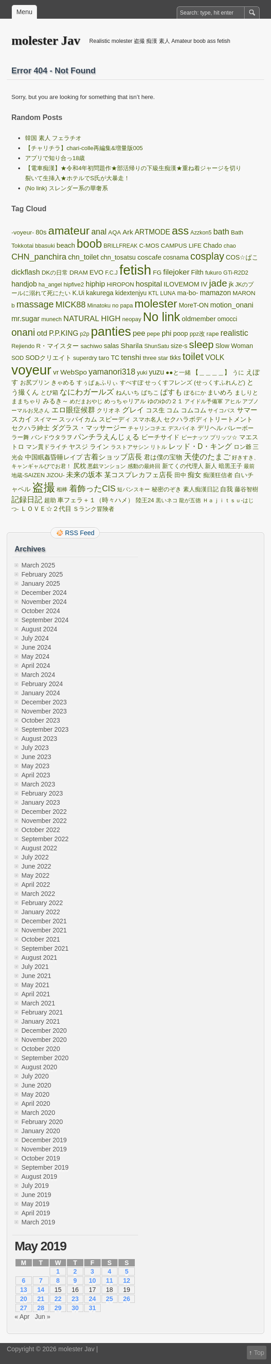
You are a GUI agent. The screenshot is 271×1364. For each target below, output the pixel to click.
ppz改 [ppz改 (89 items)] (197, 334)
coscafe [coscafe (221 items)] (150, 257)
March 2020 (38, 1112)
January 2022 (40, 912)
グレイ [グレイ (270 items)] (133, 410)
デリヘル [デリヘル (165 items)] (210, 428)
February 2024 (42, 683)
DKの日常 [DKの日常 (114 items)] (54, 272)
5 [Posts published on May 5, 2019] (126, 1271)
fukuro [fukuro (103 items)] (213, 272)
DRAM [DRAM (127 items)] (79, 272)
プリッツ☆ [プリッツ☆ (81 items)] (223, 437)
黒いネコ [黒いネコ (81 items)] (167, 500)
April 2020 (35, 1103)
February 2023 (42, 793)
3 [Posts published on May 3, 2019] (92, 1271)
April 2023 (35, 775)
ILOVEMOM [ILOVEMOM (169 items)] (181, 284)
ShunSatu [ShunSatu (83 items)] (156, 346)
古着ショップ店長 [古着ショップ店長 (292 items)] (113, 457)
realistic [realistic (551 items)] (234, 333)
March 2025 (38, 565)
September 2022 (45, 839)
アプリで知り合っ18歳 (55, 158)
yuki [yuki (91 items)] (142, 373)
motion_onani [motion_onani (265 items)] (231, 305)
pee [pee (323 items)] (139, 333)
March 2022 (38, 893)
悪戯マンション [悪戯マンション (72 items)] (106, 466)
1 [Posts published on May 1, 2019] (58, 1271)
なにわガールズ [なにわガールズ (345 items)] (87, 392)
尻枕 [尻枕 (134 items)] (79, 465)
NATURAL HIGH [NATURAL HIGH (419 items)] (92, 318)
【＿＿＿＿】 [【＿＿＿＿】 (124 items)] (211, 372)
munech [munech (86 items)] (51, 319)
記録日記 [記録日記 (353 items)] (26, 499)
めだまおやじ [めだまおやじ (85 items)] (86, 401)
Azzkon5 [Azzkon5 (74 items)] (201, 232)
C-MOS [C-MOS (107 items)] (149, 245)
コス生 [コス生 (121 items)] (155, 410)
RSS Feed (80, 532)
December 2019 (44, 1140)
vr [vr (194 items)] (55, 372)
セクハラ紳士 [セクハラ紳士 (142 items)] (30, 428)
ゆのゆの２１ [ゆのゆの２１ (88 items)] (165, 401)
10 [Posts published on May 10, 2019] (92, 1280)
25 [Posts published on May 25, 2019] (109, 1298)
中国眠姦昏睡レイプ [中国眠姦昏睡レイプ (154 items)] (53, 457)
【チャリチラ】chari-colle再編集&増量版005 (84, 148)
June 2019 (36, 1194)
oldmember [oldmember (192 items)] (199, 319)
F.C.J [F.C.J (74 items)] (111, 273)
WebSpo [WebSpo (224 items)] (73, 372)
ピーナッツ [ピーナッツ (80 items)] (195, 437)
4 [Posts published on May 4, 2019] (109, 1271)
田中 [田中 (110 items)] (180, 475)
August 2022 (39, 848)
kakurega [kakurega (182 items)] (99, 293)
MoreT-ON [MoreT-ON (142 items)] (193, 305)
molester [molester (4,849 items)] (155, 303)
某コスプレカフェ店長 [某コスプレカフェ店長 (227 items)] (138, 475)
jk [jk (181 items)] (231, 284)
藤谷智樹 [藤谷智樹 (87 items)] (246, 489)
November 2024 (44, 601)
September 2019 (45, 1167)
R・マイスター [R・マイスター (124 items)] (57, 346)
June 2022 (36, 866)
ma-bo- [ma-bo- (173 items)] (187, 293)
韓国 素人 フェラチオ (53, 138)
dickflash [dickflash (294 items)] (25, 272)
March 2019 (38, 1222)
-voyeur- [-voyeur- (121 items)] (22, 232)
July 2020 (35, 1076)
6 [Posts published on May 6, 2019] (24, 1280)
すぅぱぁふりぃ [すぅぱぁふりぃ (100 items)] (97, 382)
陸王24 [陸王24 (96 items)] (145, 500)
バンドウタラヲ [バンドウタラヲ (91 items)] (51, 437)
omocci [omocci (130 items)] (227, 319)
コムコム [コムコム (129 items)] (193, 410)
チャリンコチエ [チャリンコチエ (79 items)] (147, 428)
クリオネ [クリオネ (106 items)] (108, 410)
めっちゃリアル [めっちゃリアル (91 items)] (125, 401)
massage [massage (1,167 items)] (35, 304)
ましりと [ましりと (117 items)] (246, 392)
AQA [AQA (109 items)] (114, 232)
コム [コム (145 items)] (172, 410)
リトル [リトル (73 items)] (158, 447)
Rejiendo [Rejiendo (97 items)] (23, 346)
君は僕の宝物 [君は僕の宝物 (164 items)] (163, 457)
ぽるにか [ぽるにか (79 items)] (195, 393)
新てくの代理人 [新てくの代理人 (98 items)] (183, 466)
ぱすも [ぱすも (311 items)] (171, 392)
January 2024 (40, 693)
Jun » (42, 1316)
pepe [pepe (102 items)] (153, 333)
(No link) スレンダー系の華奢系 (66, 188)
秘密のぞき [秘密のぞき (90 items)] (166, 489)
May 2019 (35, 1204)
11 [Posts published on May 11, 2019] (109, 1280)
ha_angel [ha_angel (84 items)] (50, 284)
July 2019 (35, 1185)
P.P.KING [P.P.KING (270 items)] (63, 333)
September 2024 (45, 620)
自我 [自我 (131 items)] (226, 489)
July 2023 (35, 747)
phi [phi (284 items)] (166, 333)
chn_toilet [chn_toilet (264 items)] (83, 257)
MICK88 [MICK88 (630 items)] (71, 304)
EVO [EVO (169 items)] (96, 272)
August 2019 (39, 1176)
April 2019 (35, 1213)
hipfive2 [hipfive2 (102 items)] (74, 284)
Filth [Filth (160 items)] (197, 272)
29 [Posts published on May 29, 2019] (57, 1308)
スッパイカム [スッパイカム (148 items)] (78, 419)
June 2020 (36, 1085)
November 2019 (44, 1149)
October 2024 (40, 610)
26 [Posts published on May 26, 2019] (126, 1298)
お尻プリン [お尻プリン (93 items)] (35, 382)
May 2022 (35, 875)
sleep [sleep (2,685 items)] (201, 344)
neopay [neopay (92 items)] (131, 319)
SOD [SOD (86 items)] (17, 358)
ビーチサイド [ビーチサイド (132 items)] (160, 437)
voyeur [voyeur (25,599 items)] (31, 370)
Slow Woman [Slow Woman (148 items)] (234, 345)
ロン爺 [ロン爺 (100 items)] (242, 446)
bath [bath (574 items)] (221, 231)
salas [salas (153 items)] (111, 345)
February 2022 (42, 902)
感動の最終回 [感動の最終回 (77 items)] (144, 466)
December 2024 (44, 592)
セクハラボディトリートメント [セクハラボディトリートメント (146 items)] (208, 419)
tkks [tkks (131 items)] (175, 357)
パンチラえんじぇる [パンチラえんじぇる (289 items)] (106, 436)
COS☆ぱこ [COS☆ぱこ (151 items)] (242, 257)
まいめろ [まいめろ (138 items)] (220, 392)
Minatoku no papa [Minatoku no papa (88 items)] (110, 305)
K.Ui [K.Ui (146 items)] (78, 293)
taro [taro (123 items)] (104, 357)
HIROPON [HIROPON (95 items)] (120, 284)
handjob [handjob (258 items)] (24, 284)
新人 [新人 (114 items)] (211, 466)
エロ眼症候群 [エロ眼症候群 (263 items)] (73, 410)
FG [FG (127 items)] (157, 272)
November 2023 (44, 711)
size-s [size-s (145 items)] (179, 345)
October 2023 (40, 720)
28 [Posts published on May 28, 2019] (41, 1308)
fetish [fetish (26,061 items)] (135, 269)
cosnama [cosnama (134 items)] (176, 257)
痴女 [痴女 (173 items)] (194, 475)
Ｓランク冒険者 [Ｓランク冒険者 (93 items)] (93, 508)
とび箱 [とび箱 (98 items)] (49, 392)
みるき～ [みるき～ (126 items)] (55, 401)
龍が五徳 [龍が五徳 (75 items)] (190, 500)
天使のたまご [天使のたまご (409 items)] (207, 457)
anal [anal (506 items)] (99, 231)
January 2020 (40, 1131)
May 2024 (35, 656)
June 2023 (36, 756)
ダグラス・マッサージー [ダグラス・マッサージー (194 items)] (89, 428)
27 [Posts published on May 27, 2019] (23, 1308)
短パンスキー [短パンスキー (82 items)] (133, 489)
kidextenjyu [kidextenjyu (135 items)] (131, 293)
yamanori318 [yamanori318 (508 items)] (112, 371)
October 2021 (40, 939)
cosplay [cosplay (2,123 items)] (207, 256)
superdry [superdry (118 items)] (85, 357)
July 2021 (35, 966)
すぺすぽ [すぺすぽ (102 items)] (131, 382)
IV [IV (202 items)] (204, 284)
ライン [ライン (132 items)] (99, 446)
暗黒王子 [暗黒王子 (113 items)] (230, 466)
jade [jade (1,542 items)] (218, 283)
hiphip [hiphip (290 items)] (95, 284)
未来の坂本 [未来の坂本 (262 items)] (84, 475)
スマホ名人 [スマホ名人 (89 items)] (147, 419)
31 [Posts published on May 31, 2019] (92, 1308)
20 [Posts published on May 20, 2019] (23, 1298)
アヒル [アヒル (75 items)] (233, 401)
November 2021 (44, 930)
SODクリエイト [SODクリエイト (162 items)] (49, 357)
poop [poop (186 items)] (180, 333)
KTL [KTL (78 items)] (153, 293)
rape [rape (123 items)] (212, 333)
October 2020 (40, 1048)
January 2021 (40, 1021)
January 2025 (40, 583)
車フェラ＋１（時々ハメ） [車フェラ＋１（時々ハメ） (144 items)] (95, 500)
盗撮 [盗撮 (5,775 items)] (43, 487)
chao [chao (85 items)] (230, 246)
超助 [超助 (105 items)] (50, 500)
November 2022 (44, 820)
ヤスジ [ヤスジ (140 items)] (78, 446)
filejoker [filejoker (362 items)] (176, 272)
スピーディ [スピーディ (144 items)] (115, 419)
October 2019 (40, 1158)
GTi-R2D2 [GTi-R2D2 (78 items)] (235, 273)
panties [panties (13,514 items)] (111, 331)
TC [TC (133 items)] (115, 357)
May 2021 (35, 985)
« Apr (22, 1316)
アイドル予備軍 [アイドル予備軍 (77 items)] (203, 401)
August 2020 (39, 1067)
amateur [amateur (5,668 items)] (69, 230)
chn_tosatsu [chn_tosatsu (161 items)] (118, 257)
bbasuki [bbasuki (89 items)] (45, 246)
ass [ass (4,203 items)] (180, 230)
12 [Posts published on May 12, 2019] (126, 1280)
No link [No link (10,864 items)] (161, 317)
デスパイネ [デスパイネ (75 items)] (181, 428)
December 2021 (44, 921)
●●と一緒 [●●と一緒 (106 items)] (178, 372)
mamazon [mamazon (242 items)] (215, 293)
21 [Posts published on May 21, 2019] (41, 1298)
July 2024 (35, 638)
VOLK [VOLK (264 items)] (215, 357)
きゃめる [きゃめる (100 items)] (63, 382)
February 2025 (42, 574)
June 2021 (36, 975)
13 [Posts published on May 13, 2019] (23, 1289)
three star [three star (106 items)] (155, 357)
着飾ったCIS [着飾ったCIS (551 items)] (92, 488)
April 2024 (35, 665)
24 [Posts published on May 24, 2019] (92, 1298)
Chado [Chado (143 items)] (212, 245)
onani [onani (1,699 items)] (23, 332)
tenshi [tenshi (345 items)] (131, 357)
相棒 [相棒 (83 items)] (61, 489)
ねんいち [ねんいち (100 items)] (127, 392)
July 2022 (35, 857)
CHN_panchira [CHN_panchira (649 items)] (38, 256)
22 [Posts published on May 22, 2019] (57, 1298)
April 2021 (35, 994)
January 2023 (40, 802)
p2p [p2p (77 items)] (84, 334)
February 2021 (42, 1012)
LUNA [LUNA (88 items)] (168, 293)
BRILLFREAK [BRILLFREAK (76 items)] (120, 246)
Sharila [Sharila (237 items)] (132, 345)
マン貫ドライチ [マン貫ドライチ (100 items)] (46, 446)
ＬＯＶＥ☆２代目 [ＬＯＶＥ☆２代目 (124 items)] (46, 508)
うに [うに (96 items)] (238, 372)
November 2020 (44, 1039)
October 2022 (40, 829)
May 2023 (35, 766)
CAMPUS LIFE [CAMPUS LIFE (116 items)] (181, 245)
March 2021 (38, 1003)
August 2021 (39, 957)
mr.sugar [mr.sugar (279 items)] (25, 319)
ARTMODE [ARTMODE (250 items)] (152, 232)
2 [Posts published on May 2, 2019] (75, 1271)
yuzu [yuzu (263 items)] (156, 372)
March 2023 (38, 784)
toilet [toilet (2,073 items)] (193, 356)
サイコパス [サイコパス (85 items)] (221, 410)
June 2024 (36, 647)
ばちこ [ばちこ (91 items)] (150, 393)
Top (259, 1352)
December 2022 (44, 811)
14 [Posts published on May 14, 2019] (41, 1289)
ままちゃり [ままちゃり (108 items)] (26, 401)
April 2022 (35, 884)
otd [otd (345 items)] (42, 333)
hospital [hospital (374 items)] (149, 284)
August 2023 (39, 738)
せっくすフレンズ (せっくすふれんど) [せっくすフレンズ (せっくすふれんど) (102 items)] (195, 382)
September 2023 (45, 729)
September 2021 (45, 948)
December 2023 (44, 702)
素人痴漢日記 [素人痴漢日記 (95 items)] (201, 489)
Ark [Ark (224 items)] (128, 232)
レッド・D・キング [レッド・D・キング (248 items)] (200, 446)
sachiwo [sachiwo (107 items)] (91, 346)
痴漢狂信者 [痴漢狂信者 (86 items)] (218, 475)
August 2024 (39, 629)
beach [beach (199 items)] (65, 245)
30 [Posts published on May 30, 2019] (75, 1308)
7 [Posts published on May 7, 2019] (41, 1280)
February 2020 (42, 1121)
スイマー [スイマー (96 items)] (45, 419)
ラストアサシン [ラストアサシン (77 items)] (130, 447)
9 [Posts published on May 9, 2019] (75, 1280)
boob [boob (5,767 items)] (89, 243)
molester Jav (45, 40)
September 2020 (45, 1058)
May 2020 (35, 1094)
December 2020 (44, 1030)
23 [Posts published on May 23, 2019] (75, 1298)
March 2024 (38, 674)
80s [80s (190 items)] (41, 232)
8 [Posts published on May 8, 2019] (58, 1280)
